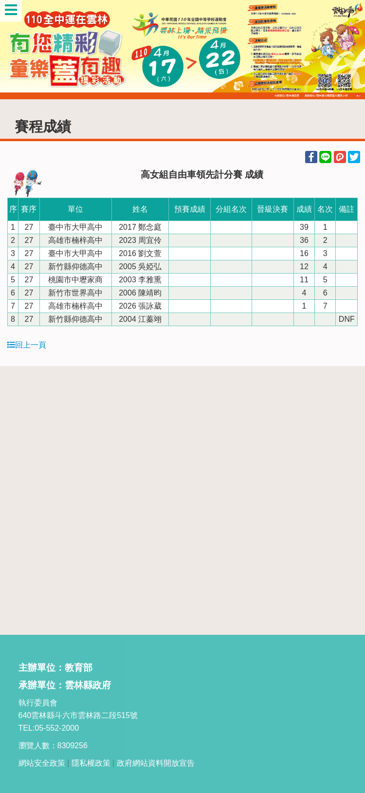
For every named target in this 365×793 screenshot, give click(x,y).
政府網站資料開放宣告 (156, 763)
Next (348, 50)
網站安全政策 (41, 763)
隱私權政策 (91, 763)
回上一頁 (26, 345)
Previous (17, 50)
